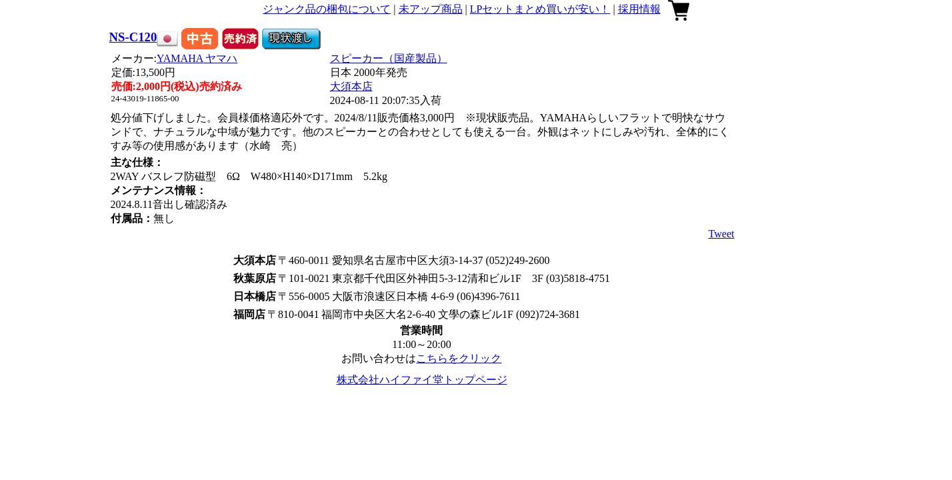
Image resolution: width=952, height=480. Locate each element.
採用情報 (639, 9)
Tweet (722, 233)
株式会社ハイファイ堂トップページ (422, 379)
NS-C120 (133, 37)
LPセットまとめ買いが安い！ (540, 9)
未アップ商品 (431, 9)
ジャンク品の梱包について (327, 9)
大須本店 (351, 86)
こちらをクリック (458, 358)
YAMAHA (197, 58)
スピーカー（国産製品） (388, 58)
